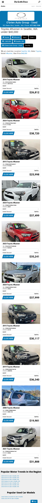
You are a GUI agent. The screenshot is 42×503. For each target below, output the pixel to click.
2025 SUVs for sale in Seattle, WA (10, 476)
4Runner (16, 37)
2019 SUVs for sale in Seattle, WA (10, 486)
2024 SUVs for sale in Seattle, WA (10, 477)
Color (32, 37)
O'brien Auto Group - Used (12, 45)
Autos (3, 6)
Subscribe (38, 6)
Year (25, 37)
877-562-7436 (35, 25)
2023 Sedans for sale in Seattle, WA (10, 481)
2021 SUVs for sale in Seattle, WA (10, 484)
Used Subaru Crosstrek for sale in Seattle (12, 496)
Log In (33, 6)
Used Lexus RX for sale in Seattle (10, 498)
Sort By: (28, 45)
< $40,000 (6, 41)
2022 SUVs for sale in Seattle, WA (10, 483)
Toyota (6, 37)
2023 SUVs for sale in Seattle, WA (10, 479)
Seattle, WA (19, 41)
